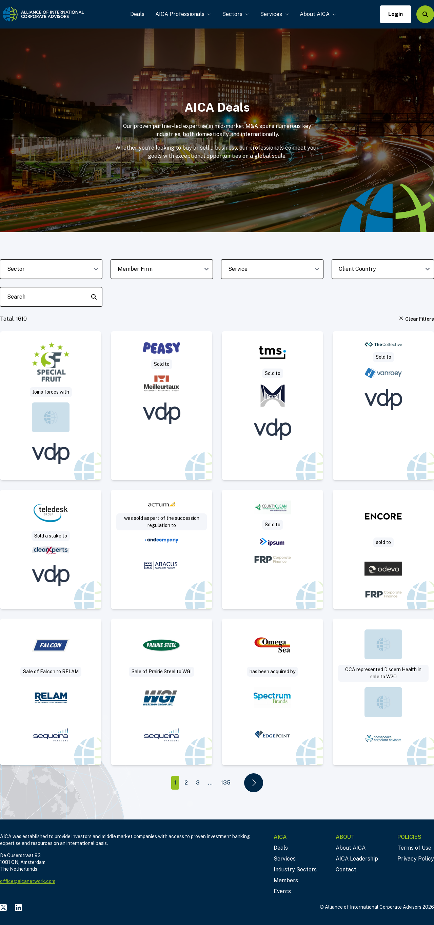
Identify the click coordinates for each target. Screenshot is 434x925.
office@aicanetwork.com (27, 881)
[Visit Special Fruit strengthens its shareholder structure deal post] (50, 405)
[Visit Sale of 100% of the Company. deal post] (383, 692)
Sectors (235, 14)
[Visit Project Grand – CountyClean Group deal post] (272, 549)
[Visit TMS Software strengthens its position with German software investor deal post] (272, 405)
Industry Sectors (295, 869)
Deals (137, 14)
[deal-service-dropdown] (272, 269)
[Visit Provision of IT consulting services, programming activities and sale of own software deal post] (161, 549)
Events (282, 891)
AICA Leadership (357, 858)
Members (286, 880)
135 (226, 782)
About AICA (318, 14)
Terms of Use (414, 848)
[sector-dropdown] (51, 269)
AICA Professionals (183, 14)
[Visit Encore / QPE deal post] (383, 549)
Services (274, 14)
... (210, 782)
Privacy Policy (415, 858)
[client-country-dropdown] (383, 269)
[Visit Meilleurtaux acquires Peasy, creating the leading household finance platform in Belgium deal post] (161, 405)
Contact (346, 869)
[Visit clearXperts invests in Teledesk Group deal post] (50, 549)
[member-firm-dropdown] (162, 269)
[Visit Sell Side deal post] (272, 692)
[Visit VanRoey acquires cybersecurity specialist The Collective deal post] (383, 405)
